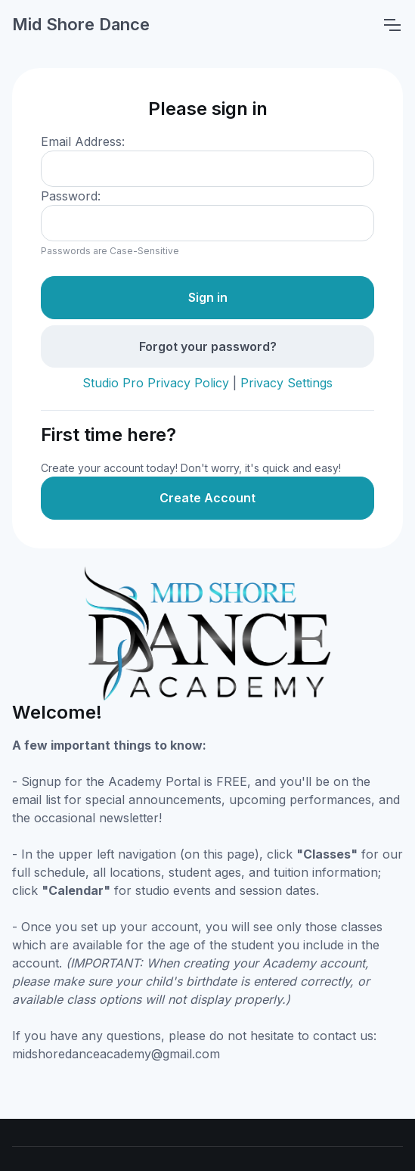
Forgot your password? (208, 346)
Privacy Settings (286, 382)
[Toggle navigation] (391, 25)
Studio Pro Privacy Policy (155, 382)
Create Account (207, 497)
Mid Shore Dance (81, 24)
